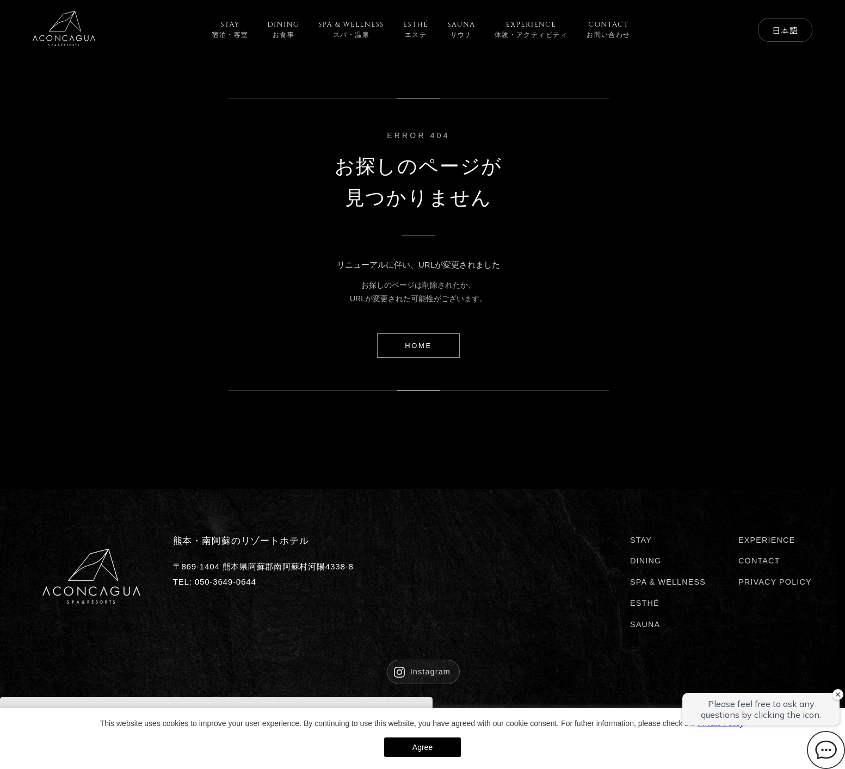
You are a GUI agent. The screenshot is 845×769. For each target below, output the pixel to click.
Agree (422, 747)
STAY (641, 540)
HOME (418, 346)
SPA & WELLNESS (668, 582)
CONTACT (759, 560)
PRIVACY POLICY (775, 582)
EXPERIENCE (766, 540)
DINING (645, 560)
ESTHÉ (644, 603)
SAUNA (645, 624)
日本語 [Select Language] (785, 30)
